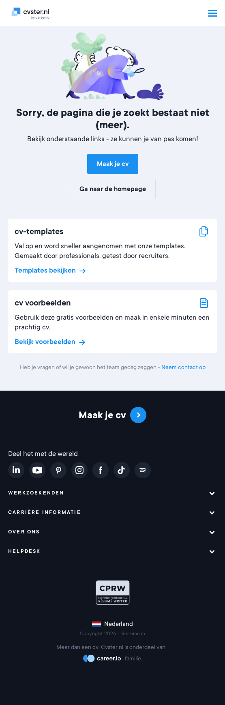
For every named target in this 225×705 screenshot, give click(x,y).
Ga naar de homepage (112, 189)
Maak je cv (113, 164)
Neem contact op (183, 367)
